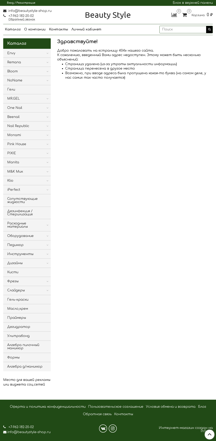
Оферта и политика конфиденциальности (48, 407)
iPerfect (13, 190)
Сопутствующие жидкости (22, 200)
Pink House (16, 144)
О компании (35, 29)
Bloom (12, 71)
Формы (13, 357)
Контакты (58, 29)
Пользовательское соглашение (115, 407)
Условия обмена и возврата (170, 407)
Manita (13, 162)
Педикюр (15, 245)
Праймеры (16, 318)
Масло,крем (17, 309)
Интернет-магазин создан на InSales (186, 429)
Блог (202, 407)
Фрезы (13, 281)
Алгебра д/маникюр (24, 366)
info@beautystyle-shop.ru (29, 11)
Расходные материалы (17, 225)
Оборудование (20, 236)
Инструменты (20, 254)
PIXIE (11, 153)
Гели (11, 89)
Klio (10, 180)
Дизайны (15, 263)
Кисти (12, 272)
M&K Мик (15, 171)
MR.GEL (13, 98)
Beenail (13, 117)
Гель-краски (17, 299)
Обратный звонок (21, 19)
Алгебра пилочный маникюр (23, 346)
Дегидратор (18, 327)
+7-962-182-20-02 (20, 16)
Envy (11, 53)
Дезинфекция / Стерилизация (20, 212)
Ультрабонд (18, 336)
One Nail (14, 108)
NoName (14, 80)
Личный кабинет (86, 29)
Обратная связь (97, 414)
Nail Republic (18, 126)
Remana (14, 62)
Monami (14, 135)
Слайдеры (16, 290)
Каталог (13, 29)
